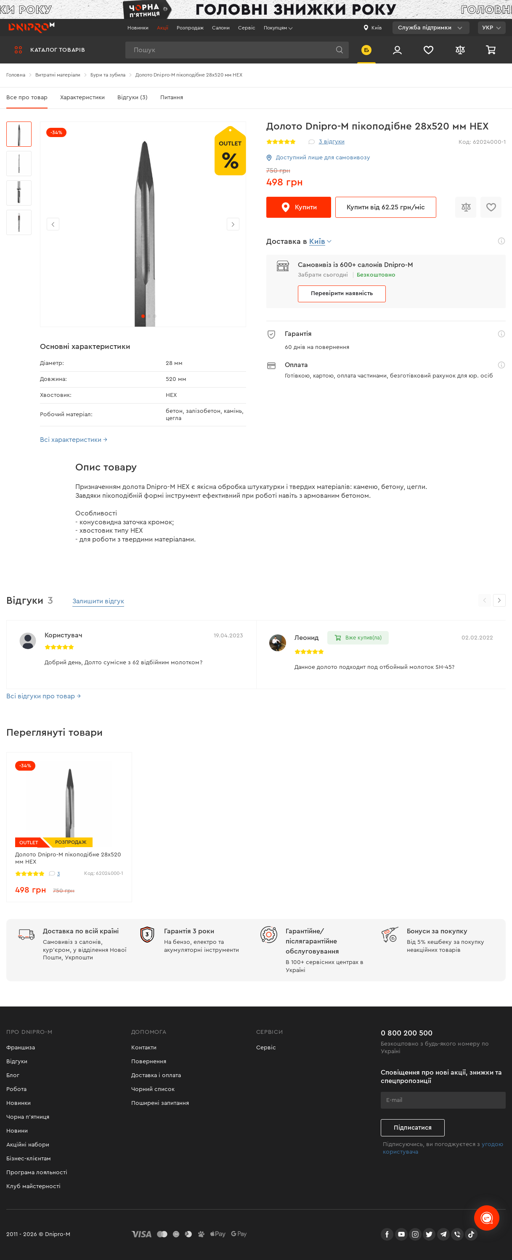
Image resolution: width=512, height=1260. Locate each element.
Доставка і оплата (156, 1075)
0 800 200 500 (406, 1033)
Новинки (138, 27)
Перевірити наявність (342, 293)
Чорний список (153, 1089)
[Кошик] (492, 49)
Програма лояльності (36, 1172)
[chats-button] (486, 1218)
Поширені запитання (160, 1103)
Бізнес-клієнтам (28, 1159)
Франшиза (20, 1048)
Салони (221, 27)
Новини (17, 1131)
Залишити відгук (98, 601)
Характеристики (82, 97)
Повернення (148, 1062)
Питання (171, 97)
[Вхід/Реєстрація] (397, 49)
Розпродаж (190, 27)
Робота (16, 1089)
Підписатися (413, 1128)
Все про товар (27, 97)
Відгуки (16, 1062)
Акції (162, 27)
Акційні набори (27, 1145)
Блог (12, 1075)
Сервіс (246, 27)
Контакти (144, 1048)
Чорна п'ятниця (27, 1117)
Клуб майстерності (33, 1186)
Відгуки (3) (132, 97)
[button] (233, 224)
